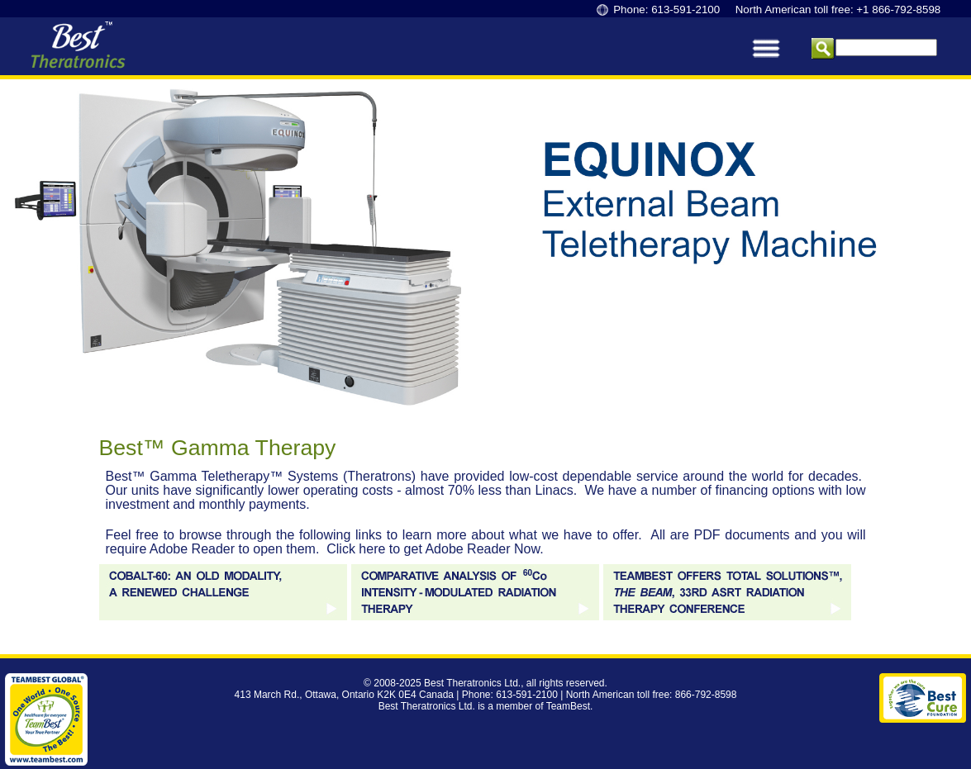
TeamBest (568, 706)
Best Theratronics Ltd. (472, 683)
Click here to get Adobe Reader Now (433, 549)
